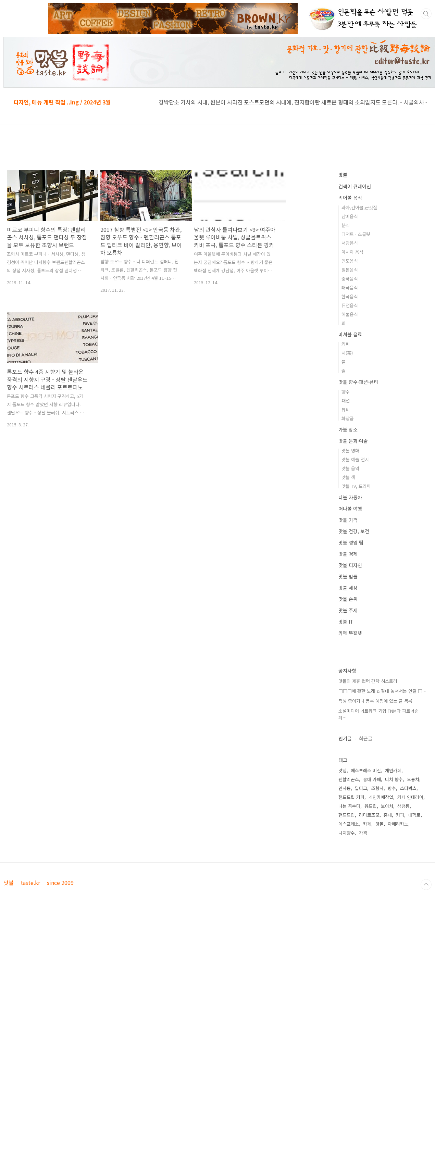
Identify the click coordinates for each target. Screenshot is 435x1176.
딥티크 (361, 788)
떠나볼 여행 (350, 508)
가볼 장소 (348, 429)
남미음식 (349, 216)
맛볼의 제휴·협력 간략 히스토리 (367, 681)
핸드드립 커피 (351, 797)
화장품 (347, 418)
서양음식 (349, 243)
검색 (426, 14)
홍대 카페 (372, 779)
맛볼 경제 (348, 553)
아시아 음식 (352, 252)
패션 (345, 400)
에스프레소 (348, 824)
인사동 (344, 788)
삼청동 (403, 806)
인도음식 (349, 261)
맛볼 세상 (348, 587)
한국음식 (349, 296)
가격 (363, 832)
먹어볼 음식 (350, 197)
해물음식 (349, 314)
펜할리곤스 (348, 779)
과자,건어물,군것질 (359, 207)
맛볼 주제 (348, 610)
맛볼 (342, 174)
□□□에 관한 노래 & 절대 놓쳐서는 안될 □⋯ (382, 691)
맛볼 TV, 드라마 (356, 486)
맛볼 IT (345, 621)
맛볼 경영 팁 (350, 542)
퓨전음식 (349, 305)
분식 (345, 225)
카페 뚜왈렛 (350, 632)
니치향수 (346, 832)
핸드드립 (346, 815)
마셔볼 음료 (350, 334)
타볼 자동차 (350, 497)
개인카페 (393, 770)
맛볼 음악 (350, 468)
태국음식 (349, 287)
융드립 (370, 806)
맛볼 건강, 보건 (353, 531)
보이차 (387, 806)
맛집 (342, 770)
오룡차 (413, 779)
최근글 (365, 738)
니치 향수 (394, 779)
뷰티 (345, 409)
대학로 (414, 815)
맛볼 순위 (348, 599)
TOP (426, 884)
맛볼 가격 (348, 519)
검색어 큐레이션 (354, 186)
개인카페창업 (381, 797)
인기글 (345, 738)
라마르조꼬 (369, 815)
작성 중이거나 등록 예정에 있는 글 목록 (375, 701)
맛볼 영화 (350, 450)
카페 (367, 824)
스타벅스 (408, 788)
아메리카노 (398, 824)
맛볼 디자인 (350, 565)
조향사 (377, 788)
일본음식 (349, 269)
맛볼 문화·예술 (353, 440)
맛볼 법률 (348, 576)
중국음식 (349, 278)
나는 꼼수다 (349, 806)
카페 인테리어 (410, 797)
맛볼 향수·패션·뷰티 (358, 381)
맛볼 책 (348, 477)
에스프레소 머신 (366, 770)
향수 (345, 391)
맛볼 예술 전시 (355, 459)
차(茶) (347, 353)
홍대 (388, 815)
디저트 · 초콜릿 (355, 234)
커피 (345, 344)
